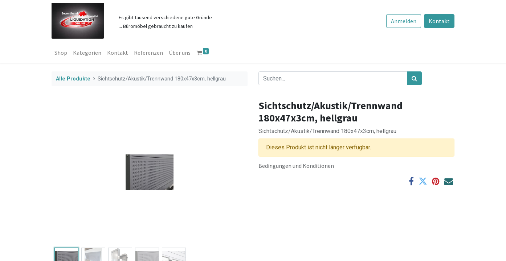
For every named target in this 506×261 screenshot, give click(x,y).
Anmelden (403, 21)
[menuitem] (61, 52)
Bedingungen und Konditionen (296, 165)
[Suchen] (414, 78)
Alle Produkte (73, 79)
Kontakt (439, 21)
